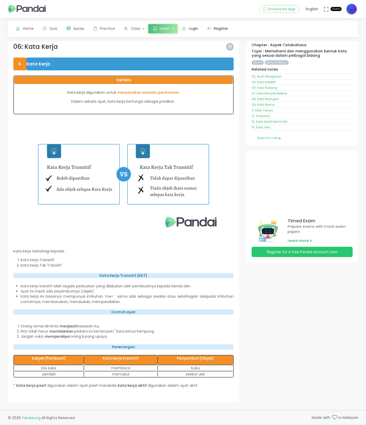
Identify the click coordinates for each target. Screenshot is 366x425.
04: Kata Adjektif (264, 86)
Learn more (300, 244)
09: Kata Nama (263, 109)
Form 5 (257, 66)
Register (217, 28)
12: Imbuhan (261, 120)
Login (190, 28)
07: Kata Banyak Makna (269, 97)
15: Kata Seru (261, 131)
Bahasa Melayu (276, 66)
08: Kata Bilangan (265, 103)
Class (132, 28)
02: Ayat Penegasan (267, 80)
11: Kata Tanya (262, 114)
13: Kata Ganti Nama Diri (270, 126)
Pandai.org (31, 418)
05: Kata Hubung (264, 92)
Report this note (269, 142)
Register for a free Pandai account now (302, 255)
